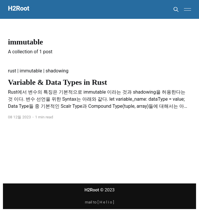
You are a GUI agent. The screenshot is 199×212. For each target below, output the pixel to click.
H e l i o (105, 202)
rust (12, 71)
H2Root (18, 9)
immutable (31, 71)
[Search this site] (176, 9)
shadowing (57, 71)
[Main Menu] (187, 9)
